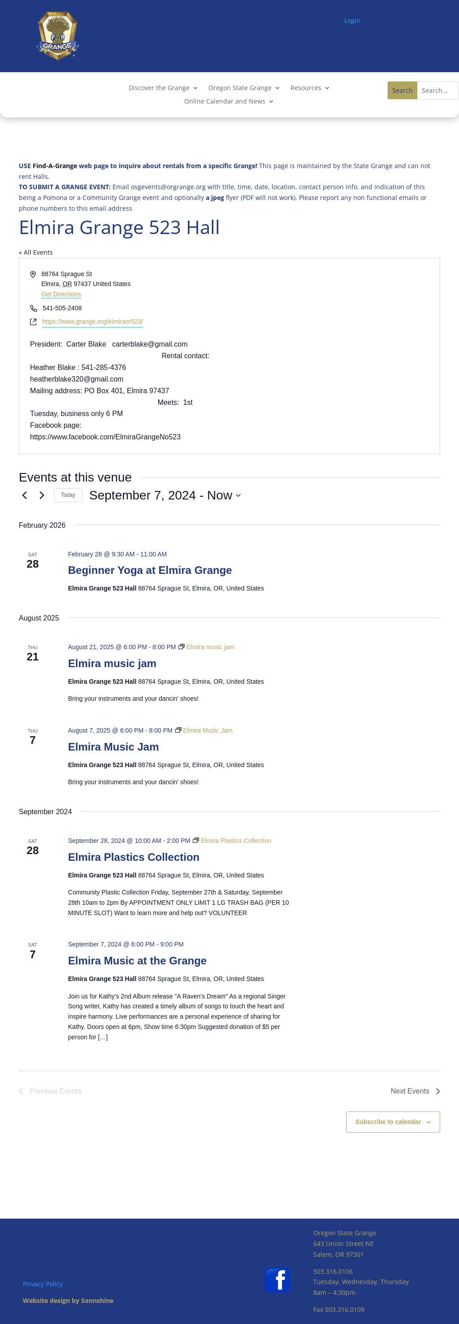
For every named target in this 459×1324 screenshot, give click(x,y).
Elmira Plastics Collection (133, 857)
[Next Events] (41, 495)
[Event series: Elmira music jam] (206, 647)
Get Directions (61, 294)
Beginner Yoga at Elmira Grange (150, 570)
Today (68, 495)
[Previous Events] (24, 495)
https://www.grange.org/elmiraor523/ (92, 321)
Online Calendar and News (224, 101)
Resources (305, 88)
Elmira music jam (112, 663)
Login (352, 20)
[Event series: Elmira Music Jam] (204, 730)
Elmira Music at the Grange (137, 961)
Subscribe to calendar (388, 1121)
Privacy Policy (43, 1284)
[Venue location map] (334, 356)
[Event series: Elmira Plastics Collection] (232, 840)
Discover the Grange (159, 88)
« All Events (36, 252)
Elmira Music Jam (113, 747)
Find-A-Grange (55, 165)
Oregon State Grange (240, 88)
